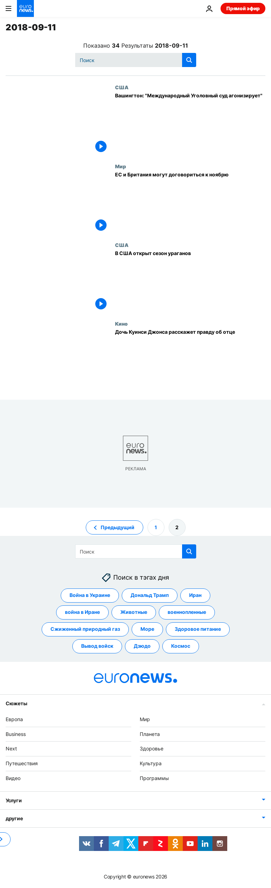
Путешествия (22, 763)
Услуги (14, 800)
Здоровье (151, 748)
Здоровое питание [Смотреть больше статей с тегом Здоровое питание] (198, 629)
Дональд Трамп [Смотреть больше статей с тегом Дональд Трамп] (150, 595)
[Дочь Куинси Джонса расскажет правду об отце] (190, 360)
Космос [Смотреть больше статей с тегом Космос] (180, 646)
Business (16, 734)
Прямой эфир (243, 8)
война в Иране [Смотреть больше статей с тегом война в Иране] (82, 612)
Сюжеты (16, 703)
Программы (154, 778)
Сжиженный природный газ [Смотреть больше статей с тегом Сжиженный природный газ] (85, 629)
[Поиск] (135, 60)
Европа (14, 719)
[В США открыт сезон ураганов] (190, 281)
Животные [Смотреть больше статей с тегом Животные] (133, 612)
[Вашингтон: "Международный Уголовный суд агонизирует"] (190, 124)
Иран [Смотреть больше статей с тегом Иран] (195, 595)
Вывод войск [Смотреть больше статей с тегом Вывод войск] (97, 646)
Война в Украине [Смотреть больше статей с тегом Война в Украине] (90, 595)
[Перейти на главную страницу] (25, 8)
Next (11, 748)
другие (14, 818)
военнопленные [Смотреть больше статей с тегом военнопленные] (187, 612)
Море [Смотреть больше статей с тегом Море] (147, 629)
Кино (121, 323)
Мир (120, 166)
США (121, 87)
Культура (151, 763)
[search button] (189, 60)
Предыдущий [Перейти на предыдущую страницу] (117, 527)
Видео (13, 778)
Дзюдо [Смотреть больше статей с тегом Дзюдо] (142, 646)
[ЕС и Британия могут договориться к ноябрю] (190, 203)
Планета (150, 734)
